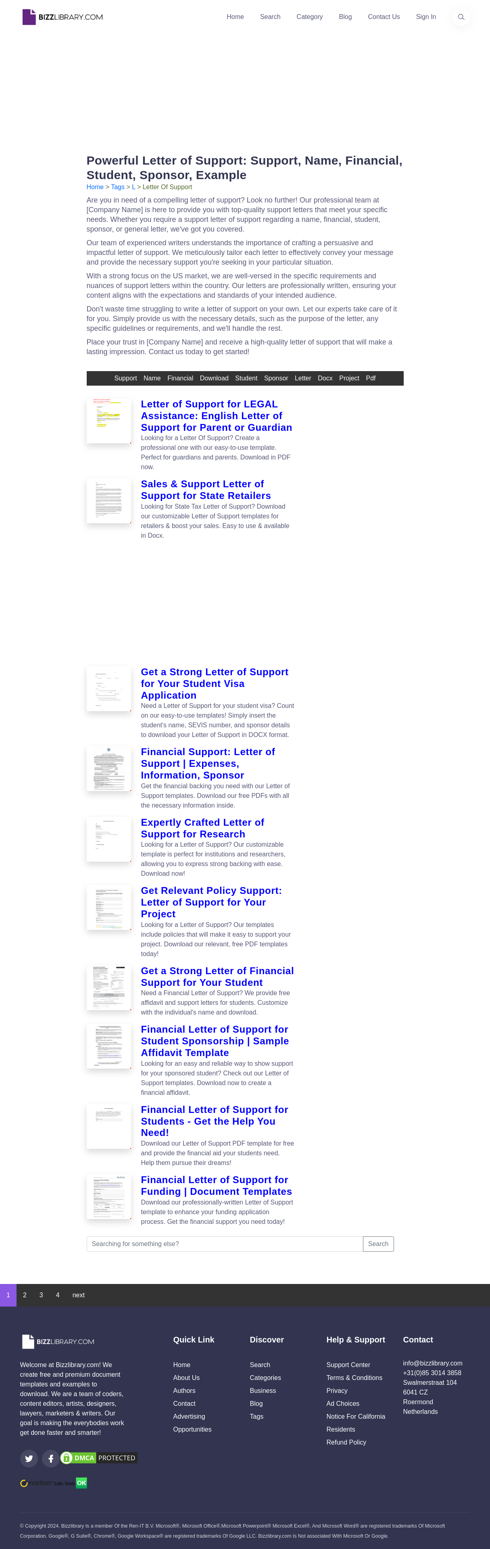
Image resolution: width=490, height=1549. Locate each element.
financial (180, 378)
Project (349, 378)
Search (270, 16)
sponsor (276, 378)
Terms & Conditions (355, 1377)
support (126, 378)
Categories (265, 1377)
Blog (345, 16)
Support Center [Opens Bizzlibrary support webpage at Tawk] (349, 1364)
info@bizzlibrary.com (433, 1363)
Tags (118, 187)
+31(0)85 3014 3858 (432, 1372)
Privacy (337, 1390)
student (246, 378)
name (152, 378)
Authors (184, 1390)
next (79, 1295)
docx (325, 378)
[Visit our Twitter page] (29, 1459)
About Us (186, 1377)
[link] (29, 1459)
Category (310, 16)
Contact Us (384, 16)
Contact (184, 1403)
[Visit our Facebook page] (51, 1459)
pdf (370, 378)
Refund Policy (347, 1442)
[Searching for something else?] (225, 1244)
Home (235, 16)
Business (263, 1390)
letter (303, 378)
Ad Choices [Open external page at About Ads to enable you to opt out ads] (343, 1403)
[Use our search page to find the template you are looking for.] (461, 17)
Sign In (426, 16)
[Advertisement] (245, 90)
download (214, 378)
